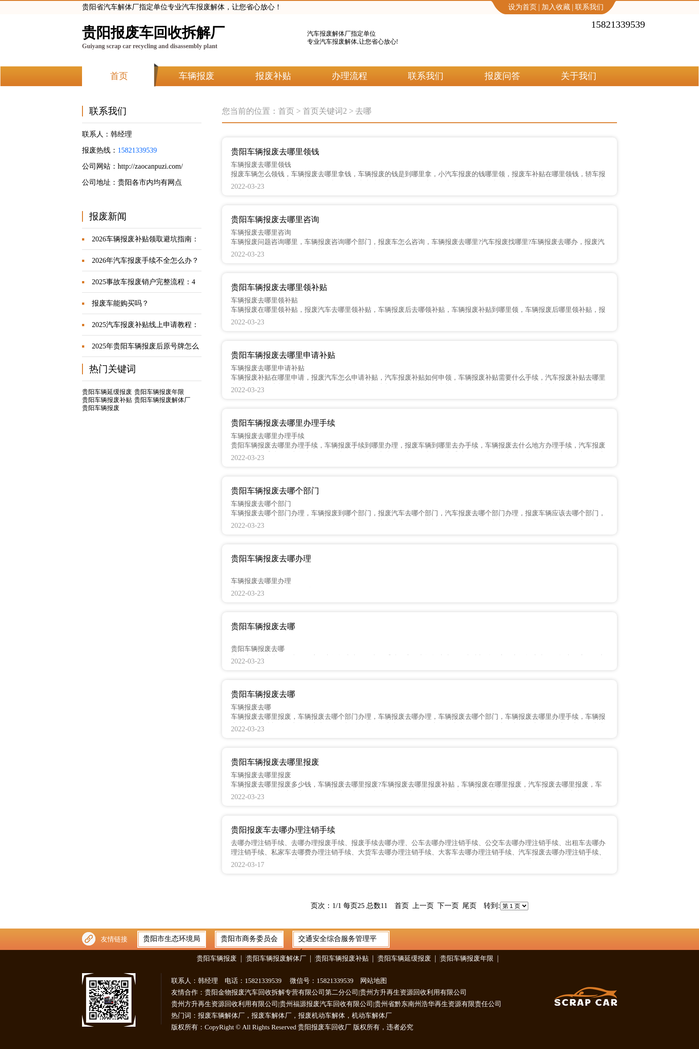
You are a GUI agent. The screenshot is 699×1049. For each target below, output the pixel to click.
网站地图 (373, 980)
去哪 (363, 111)
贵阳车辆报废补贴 (107, 400)
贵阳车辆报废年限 (159, 392)
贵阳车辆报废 (100, 408)
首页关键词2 (325, 111)
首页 (286, 111)
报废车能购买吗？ (120, 303)
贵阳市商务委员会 (249, 938)
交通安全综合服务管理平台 (337, 940)
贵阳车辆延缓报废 (107, 392)
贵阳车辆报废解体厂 (162, 400)
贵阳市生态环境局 (171, 938)
